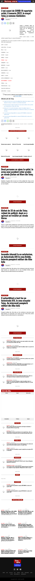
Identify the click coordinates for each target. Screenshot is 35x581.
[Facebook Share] (2, 23)
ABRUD (4, 572)
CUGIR (22, 572)
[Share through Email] (13, 23)
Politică (17, 419)
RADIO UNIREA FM (17, 574)
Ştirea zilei (28, 393)
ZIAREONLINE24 (23, 574)
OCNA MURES (27, 572)
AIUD (7, 572)
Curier (6, 393)
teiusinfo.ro (8, 19)
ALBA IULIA (11, 572)
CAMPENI (18, 572)
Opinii (28, 419)
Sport (17, 393)
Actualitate (7, 419)
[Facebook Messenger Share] (5, 23)
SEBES (31, 572)
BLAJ (15, 572)
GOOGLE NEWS (18, 96)
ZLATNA (11, 574)
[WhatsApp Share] (8, 23)
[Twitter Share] (10, 23)
